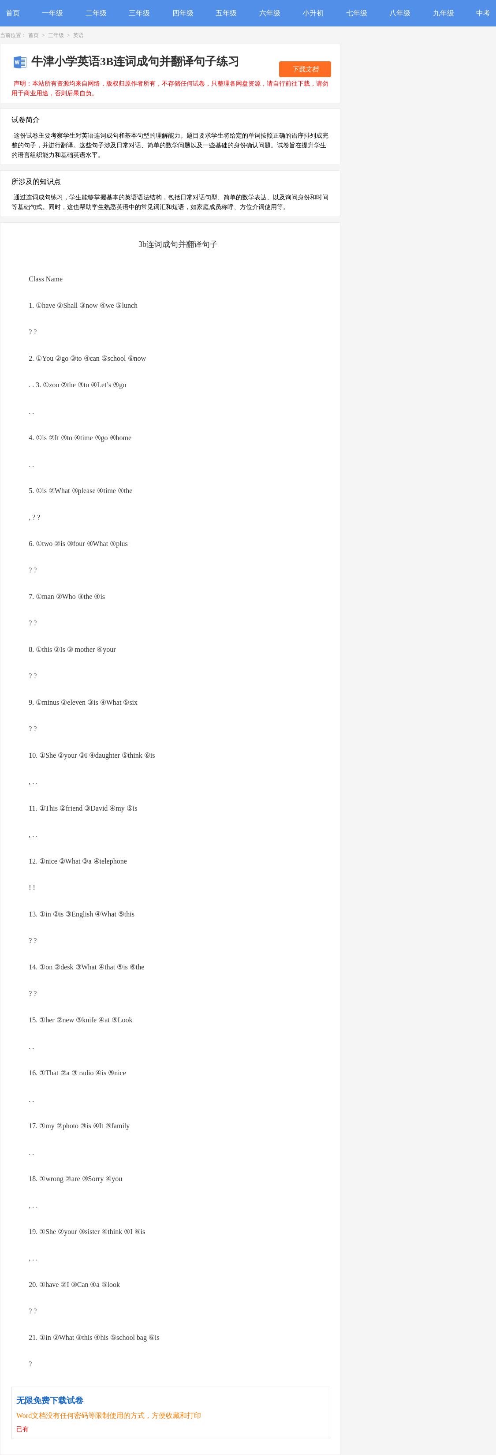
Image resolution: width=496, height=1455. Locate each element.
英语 (78, 35)
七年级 (356, 13)
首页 (13, 13)
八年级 (399, 13)
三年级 (139, 13)
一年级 (52, 13)
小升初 (313, 13)
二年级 (96, 13)
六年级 (269, 13)
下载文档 (305, 69)
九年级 (443, 13)
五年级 (226, 13)
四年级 (183, 13)
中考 (483, 13)
